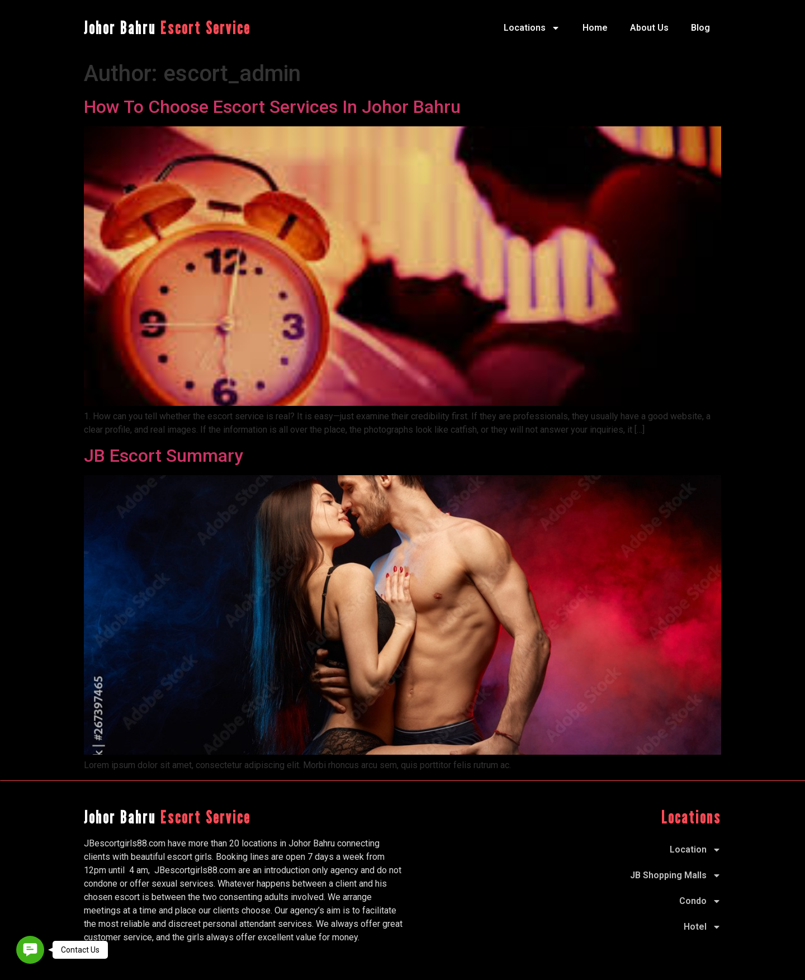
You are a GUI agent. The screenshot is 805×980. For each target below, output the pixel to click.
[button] (30, 950)
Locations (532, 28)
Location (695, 850)
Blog (700, 27)
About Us (649, 27)
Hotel (702, 927)
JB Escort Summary (163, 455)
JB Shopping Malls (675, 875)
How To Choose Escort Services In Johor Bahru (272, 106)
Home (595, 27)
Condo (700, 901)
